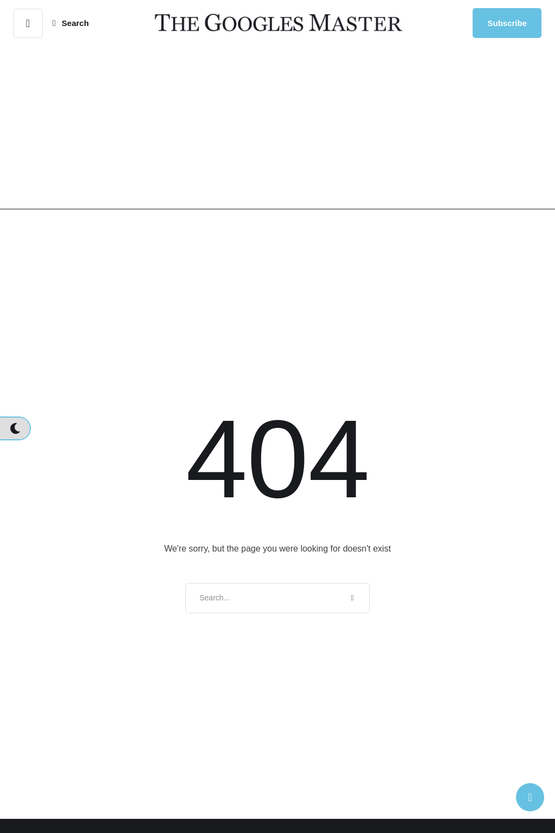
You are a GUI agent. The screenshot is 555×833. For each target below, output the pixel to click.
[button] (28, 23)
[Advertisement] (277, 127)
